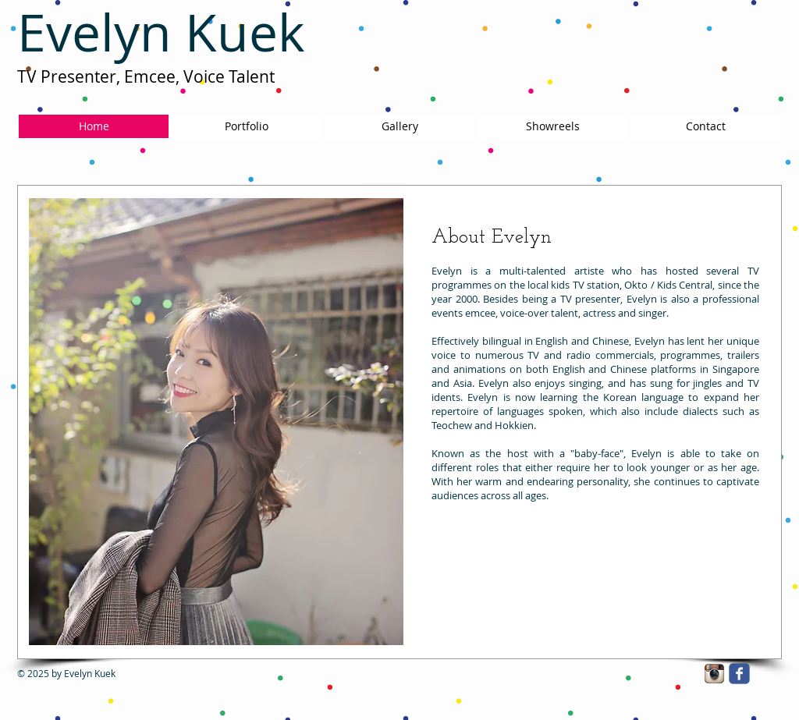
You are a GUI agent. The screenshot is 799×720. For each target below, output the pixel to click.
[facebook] (739, 673)
